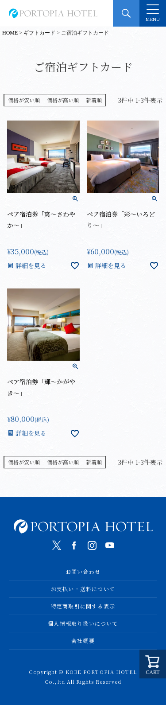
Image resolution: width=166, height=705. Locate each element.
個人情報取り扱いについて (83, 623)
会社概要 (83, 640)
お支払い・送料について (83, 588)
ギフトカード (39, 33)
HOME (10, 33)
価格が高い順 (63, 100)
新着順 (94, 100)
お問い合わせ (83, 571)
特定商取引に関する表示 (83, 606)
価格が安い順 (24, 100)
